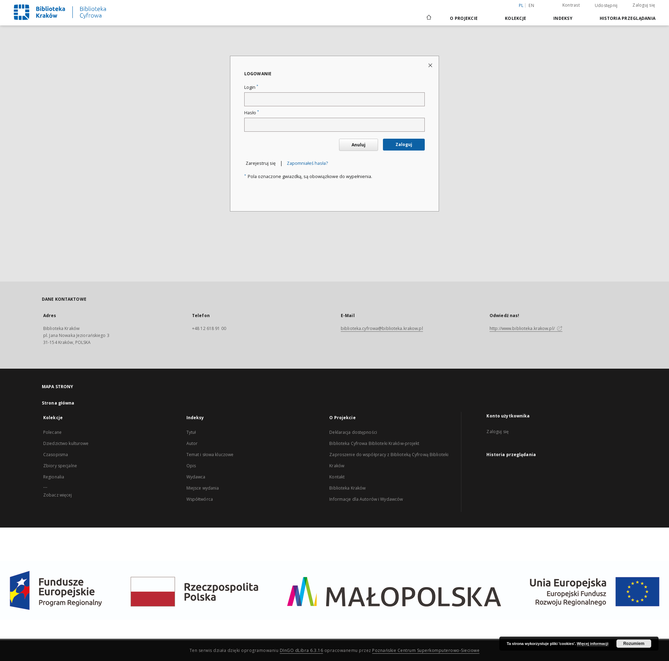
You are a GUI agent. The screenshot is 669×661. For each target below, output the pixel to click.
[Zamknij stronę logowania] (430, 65)
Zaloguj (403, 144)
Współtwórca (199, 499)
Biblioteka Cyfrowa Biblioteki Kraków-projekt (374, 443)
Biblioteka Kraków (347, 488)
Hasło (251, 113)
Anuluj (359, 145)
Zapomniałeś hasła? (307, 163)
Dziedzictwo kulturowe (66, 443)
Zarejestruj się (261, 163)
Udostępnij (606, 5)
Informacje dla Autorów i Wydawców (366, 499)
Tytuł (191, 432)
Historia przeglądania (627, 18)
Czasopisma (55, 455)
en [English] (531, 5)
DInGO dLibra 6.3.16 (301, 650)
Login (251, 87)
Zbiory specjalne (60, 466)
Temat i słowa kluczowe (210, 455)
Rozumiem (634, 643)
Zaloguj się (643, 5)
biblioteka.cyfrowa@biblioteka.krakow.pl (382, 328)
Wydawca (196, 477)
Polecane (52, 432)
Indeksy (562, 18)
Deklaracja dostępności (353, 432)
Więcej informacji (592, 643)
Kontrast (571, 5)
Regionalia (53, 477)
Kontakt (337, 477)
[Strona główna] (428, 18)
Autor (192, 443)
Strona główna (58, 403)
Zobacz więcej (57, 495)
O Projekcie (464, 18)
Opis (191, 466)
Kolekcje (515, 18)
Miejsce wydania (202, 488)
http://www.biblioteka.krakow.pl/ (526, 328)
